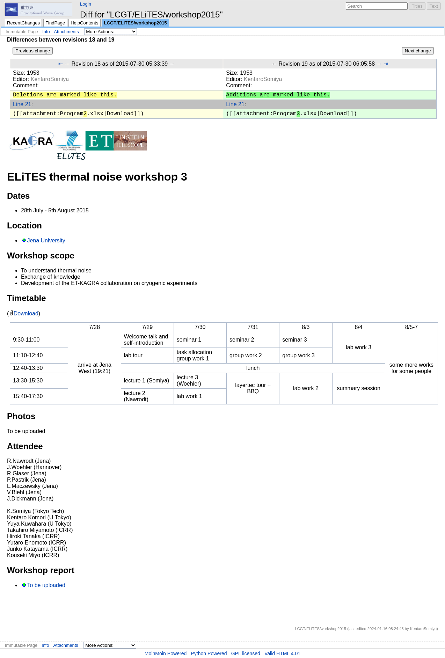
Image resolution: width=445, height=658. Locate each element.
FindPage (55, 22)
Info (46, 31)
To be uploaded (46, 585)
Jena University (46, 240)
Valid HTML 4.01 (282, 653)
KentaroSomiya (50, 79)
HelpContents (84, 22)
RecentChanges (23, 22)
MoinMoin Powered (166, 653)
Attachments (66, 31)
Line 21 (22, 104)
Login (85, 4)
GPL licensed (245, 653)
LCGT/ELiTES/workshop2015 (135, 22)
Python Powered (209, 653)
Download (26, 313)
